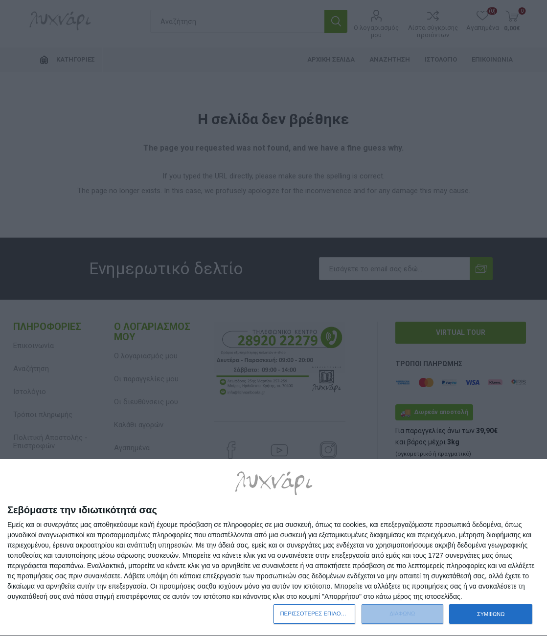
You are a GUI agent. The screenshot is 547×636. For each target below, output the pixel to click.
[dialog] (273, 548)
